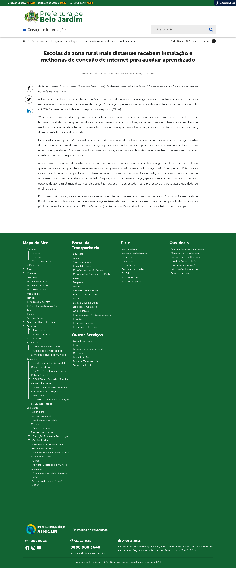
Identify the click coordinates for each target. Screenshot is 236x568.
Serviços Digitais (35, 318)
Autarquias (32, 342)
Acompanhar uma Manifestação (188, 249)
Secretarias (32, 408)
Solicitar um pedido (132, 281)
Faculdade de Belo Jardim (46, 346)
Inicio (76, 298)
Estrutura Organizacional (86, 294)
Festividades (39, 330)
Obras (35, 461)
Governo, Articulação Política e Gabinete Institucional (48, 446)
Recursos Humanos (83, 323)
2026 (105, 562)
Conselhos (32, 359)
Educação (78, 254)
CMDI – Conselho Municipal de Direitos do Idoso (48, 365)
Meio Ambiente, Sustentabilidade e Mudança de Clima (50, 454)
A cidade (31, 249)
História (37, 257)
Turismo (31, 326)
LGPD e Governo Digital (85, 302)
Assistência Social (41, 416)
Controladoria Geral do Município (44, 422)
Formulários (128, 265)
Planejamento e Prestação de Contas (92, 315)
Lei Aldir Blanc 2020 (37, 281)
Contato (31, 273)
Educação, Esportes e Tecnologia (50, 436)
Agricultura (38, 412)
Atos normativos (82, 262)
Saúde (35, 477)
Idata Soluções (138, 562)
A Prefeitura (33, 265)
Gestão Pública (40, 440)
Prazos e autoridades (133, 269)
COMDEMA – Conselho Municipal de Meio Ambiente (50, 381)
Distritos (37, 253)
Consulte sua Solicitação (135, 253)
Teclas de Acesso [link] (52, 3)
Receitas (77, 319)
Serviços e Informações (47, 30)
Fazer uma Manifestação (184, 265)
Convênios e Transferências (88, 270)
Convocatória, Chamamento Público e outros (93, 276)
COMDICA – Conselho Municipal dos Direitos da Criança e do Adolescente (49, 391)
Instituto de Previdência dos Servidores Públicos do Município (48, 353)
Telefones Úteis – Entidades (41, 322)
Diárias (76, 286)
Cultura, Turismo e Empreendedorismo (42, 430)
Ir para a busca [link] (21, 3)
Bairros (31, 269)
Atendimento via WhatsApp (185, 253)
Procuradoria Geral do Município (49, 473)
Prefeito (31, 314)
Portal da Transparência (85, 361)
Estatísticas (127, 261)
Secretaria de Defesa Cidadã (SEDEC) (46, 483)
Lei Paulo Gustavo (36, 289)
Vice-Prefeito (201, 41)
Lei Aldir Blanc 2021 (178, 41)
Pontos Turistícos (41, 334)
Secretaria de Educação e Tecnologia (54, 41)
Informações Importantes (184, 269)
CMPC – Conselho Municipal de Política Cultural (49, 373)
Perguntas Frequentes (38, 302)
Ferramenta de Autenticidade (88, 349)
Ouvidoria (78, 353)
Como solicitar (130, 249)
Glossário (32, 277)
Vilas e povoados (41, 261)
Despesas (78, 282)
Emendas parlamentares (86, 290)
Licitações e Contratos (85, 307)
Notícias (31, 298)
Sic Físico (126, 273)
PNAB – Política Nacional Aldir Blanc (42, 308)
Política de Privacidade (90, 530)
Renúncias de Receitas (85, 327)
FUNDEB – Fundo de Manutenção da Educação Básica (50, 401)
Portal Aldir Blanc (82, 357)
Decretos (127, 257)
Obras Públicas (81, 311)
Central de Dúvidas (83, 266)
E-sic (75, 345)
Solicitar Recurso (131, 277)
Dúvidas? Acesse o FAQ (183, 261)
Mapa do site (34, 293)
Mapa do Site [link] (81, 3)
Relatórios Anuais (180, 273)
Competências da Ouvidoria (185, 257)
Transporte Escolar (83, 365)
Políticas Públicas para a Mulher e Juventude (49, 467)
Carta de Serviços (82, 341)
